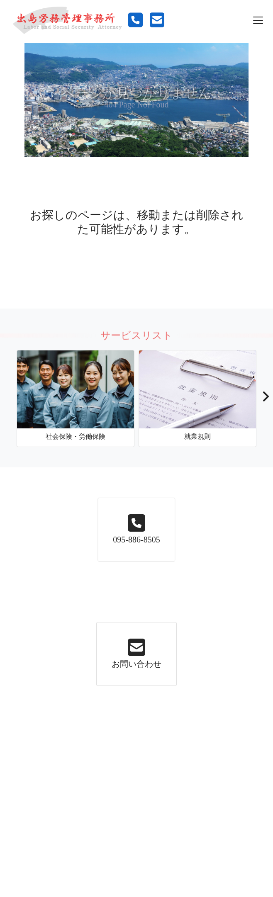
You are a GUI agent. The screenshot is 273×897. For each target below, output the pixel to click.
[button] (265, 399)
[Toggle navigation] (258, 20)
